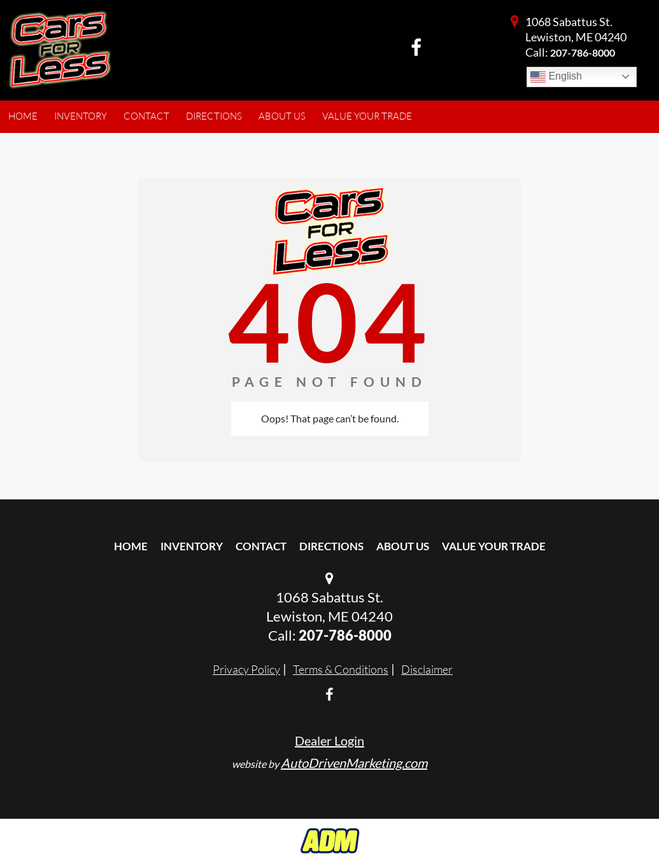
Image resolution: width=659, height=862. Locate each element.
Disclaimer (427, 669)
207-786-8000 (582, 52)
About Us (402, 546)
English (556, 77)
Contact (261, 546)
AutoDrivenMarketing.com (354, 762)
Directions (331, 546)
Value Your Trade (494, 546)
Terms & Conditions (340, 669)
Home (131, 546)
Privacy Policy (246, 669)
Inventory (191, 546)
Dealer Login (329, 740)
